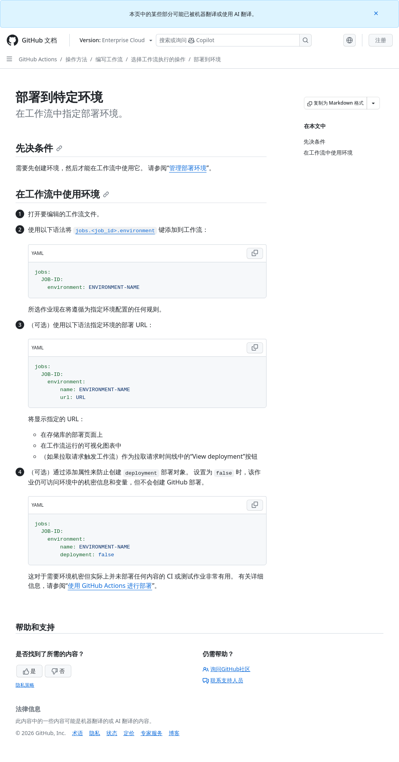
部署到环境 (207, 59)
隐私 (94, 733)
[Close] (377, 12)
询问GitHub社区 (227, 669)
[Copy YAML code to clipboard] (255, 253)
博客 (174, 733)
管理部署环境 (188, 168)
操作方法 (76, 59)
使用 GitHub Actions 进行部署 (110, 585)
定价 (129, 733)
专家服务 (151, 733)
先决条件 (39, 147)
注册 (380, 40)
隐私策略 (25, 685)
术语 (77, 733)
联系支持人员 (223, 680)
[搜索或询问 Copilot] (234, 40)
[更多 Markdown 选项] (373, 103)
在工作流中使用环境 (62, 193)
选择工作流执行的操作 (158, 59)
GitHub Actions (38, 59)
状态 (111, 733)
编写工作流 (109, 59)
